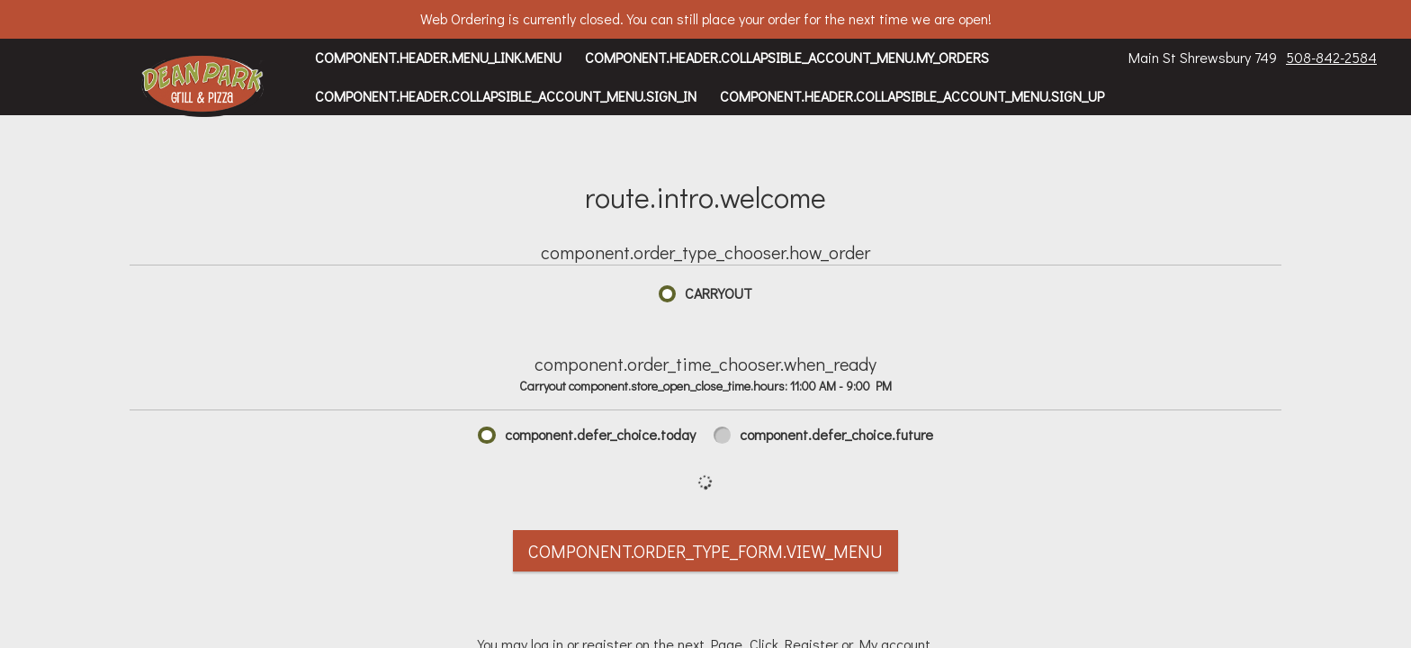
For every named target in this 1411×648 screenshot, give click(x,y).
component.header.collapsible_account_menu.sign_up (912, 95)
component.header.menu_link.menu (438, 57)
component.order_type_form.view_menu (705, 550)
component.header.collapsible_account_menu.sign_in (506, 95)
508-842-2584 (1331, 57)
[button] (203, 85)
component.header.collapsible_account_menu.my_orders (787, 57)
